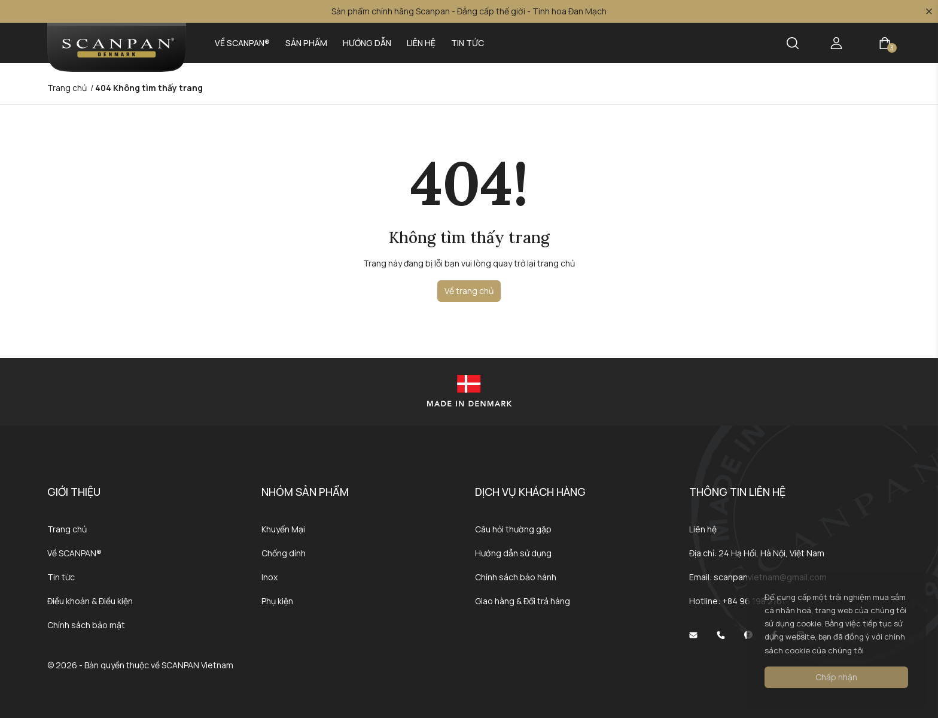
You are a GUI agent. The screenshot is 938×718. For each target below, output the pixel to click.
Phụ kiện (277, 601)
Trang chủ (67, 529)
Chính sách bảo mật (86, 625)
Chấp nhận (836, 677)
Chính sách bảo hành (515, 577)
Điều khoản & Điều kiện (90, 601)
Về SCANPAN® (242, 43)
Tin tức (467, 43)
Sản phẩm (306, 43)
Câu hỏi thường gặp (513, 529)
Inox (269, 577)
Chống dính (283, 553)
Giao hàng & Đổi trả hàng (522, 601)
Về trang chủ (469, 290)
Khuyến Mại (283, 529)
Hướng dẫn (367, 43)
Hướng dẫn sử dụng (513, 553)
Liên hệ (421, 43)
